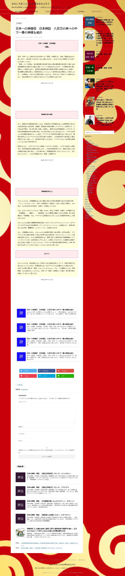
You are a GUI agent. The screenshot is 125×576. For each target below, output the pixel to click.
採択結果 (88, 211)
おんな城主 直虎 (91, 183)
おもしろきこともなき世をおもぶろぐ (31, 3)
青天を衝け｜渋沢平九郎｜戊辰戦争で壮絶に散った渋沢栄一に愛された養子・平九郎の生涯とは (104, 121)
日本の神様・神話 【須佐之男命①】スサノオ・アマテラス (48, 487)
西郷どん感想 (91, 180)
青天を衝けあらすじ (93, 152)
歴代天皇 (87, 204)
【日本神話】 (81, 11)
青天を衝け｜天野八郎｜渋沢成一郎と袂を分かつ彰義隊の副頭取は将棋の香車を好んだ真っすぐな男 (104, 104)
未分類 (87, 218)
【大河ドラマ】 (49, 11)
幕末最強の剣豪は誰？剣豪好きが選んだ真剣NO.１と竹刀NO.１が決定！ (104, 22)
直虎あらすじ (91, 187)
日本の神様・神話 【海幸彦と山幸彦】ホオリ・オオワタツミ (49, 515)
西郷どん (88, 173)
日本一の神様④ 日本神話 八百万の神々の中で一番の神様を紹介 (50, 353)
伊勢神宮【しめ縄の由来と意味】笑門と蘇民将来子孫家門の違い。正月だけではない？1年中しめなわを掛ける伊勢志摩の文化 (52, 530)
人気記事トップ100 (59, 560)
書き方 (88, 213)
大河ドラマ (88, 140)
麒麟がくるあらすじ (93, 159)
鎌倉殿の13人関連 (92, 145)
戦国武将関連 (89, 216)
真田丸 (88, 194)
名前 (21, 426)
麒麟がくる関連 (91, 157)
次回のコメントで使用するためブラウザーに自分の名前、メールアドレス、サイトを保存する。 (47, 451)
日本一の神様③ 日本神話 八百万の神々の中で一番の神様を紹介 (50, 339)
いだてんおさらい (92, 169)
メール (21, 434)
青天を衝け (89, 147)
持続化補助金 (89, 208)
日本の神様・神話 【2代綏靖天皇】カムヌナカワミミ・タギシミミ (51, 501)
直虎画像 (89, 192)
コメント (22, 402)
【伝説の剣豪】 (18, 11)
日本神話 (19, 385)
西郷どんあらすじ (92, 178)
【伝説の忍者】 (34, 11)
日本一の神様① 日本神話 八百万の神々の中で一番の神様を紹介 (50, 310)
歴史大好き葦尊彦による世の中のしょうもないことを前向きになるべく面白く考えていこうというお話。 (62, 568)
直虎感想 (89, 190)
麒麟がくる (89, 154)
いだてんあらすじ (92, 171)
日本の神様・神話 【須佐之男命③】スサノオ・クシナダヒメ (49, 473)
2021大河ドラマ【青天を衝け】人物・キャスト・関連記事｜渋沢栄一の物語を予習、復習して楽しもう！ (105, 86)
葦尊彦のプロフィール (45, 560)
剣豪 (86, 199)
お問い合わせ (81, 560)
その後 (87, 197)
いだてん (88, 164)
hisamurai (24, 389)
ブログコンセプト (97, 11)
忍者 (86, 201)
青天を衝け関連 (91, 150)
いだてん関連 (91, 166)
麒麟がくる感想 (91, 162)
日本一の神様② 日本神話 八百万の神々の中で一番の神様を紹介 (50, 324)
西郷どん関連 (91, 176)
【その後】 (65, 11)
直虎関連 (89, 185)
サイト (21, 441)
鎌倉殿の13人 (90, 143)
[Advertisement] (47, 96)
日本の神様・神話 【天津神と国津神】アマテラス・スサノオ (41, 548)
